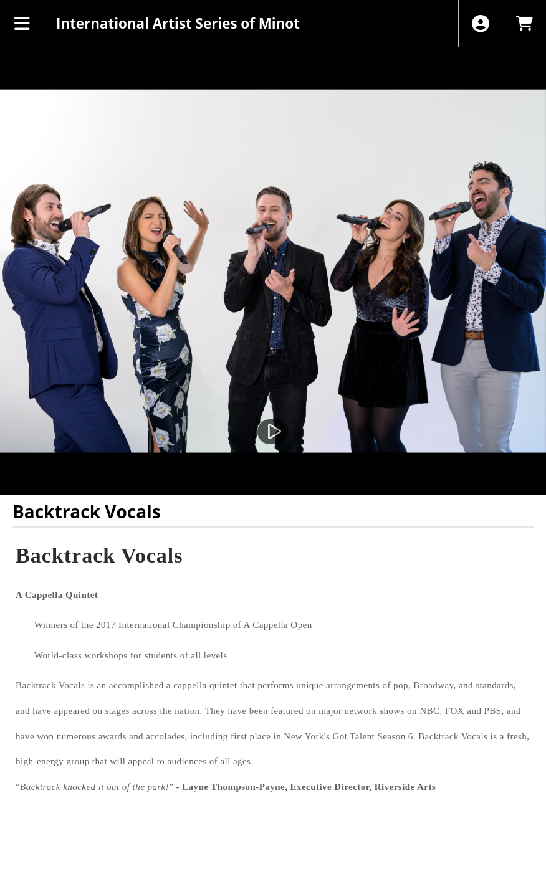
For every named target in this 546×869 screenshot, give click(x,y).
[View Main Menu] (22, 23)
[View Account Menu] (480, 23)
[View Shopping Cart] (524, 23)
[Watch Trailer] (273, 431)
